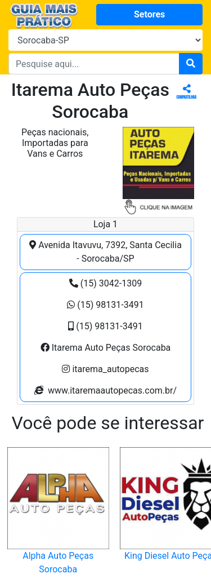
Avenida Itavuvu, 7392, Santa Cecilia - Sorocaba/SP (105, 252)
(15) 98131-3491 (105, 304)
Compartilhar (186, 92)
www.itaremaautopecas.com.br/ (105, 390)
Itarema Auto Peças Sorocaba (106, 347)
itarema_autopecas (105, 369)
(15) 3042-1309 (105, 283)
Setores (149, 14)
